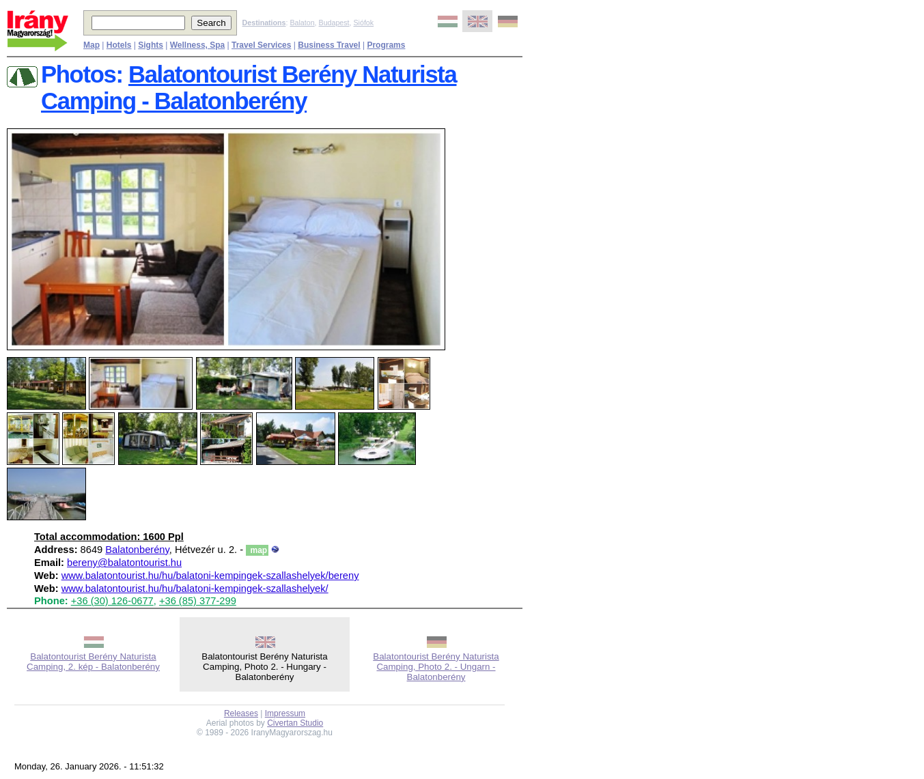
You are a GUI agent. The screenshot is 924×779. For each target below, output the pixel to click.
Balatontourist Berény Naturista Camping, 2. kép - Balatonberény (93, 661)
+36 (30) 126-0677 (112, 600)
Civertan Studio (295, 723)
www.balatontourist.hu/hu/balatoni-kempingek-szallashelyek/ (194, 588)
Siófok (363, 22)
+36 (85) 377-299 (197, 600)
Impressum (285, 713)
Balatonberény (137, 549)
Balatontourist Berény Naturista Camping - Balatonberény (249, 87)
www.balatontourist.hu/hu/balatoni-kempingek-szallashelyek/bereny (210, 575)
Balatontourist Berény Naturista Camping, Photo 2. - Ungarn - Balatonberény (436, 666)
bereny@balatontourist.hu (124, 562)
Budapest (334, 22)
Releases (241, 713)
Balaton (302, 22)
